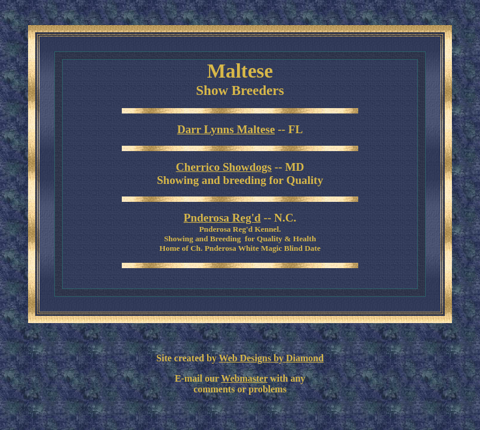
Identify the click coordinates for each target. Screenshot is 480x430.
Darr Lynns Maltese (226, 129)
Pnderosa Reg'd (222, 217)
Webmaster (244, 378)
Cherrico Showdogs (224, 167)
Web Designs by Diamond (271, 358)
